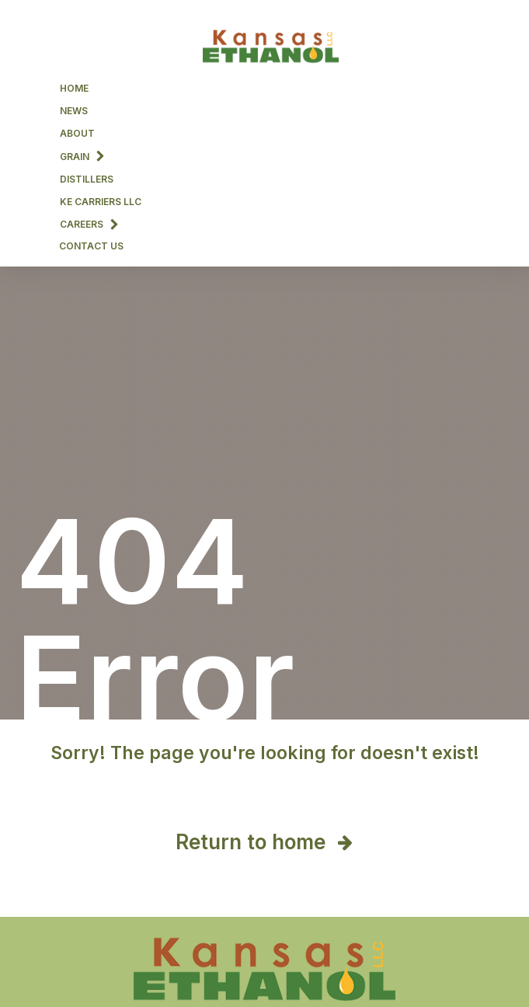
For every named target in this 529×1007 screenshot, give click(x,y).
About (77, 133)
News (74, 111)
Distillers (86, 179)
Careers (89, 224)
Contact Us (91, 246)
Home (74, 88)
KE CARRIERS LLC (100, 201)
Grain (82, 156)
